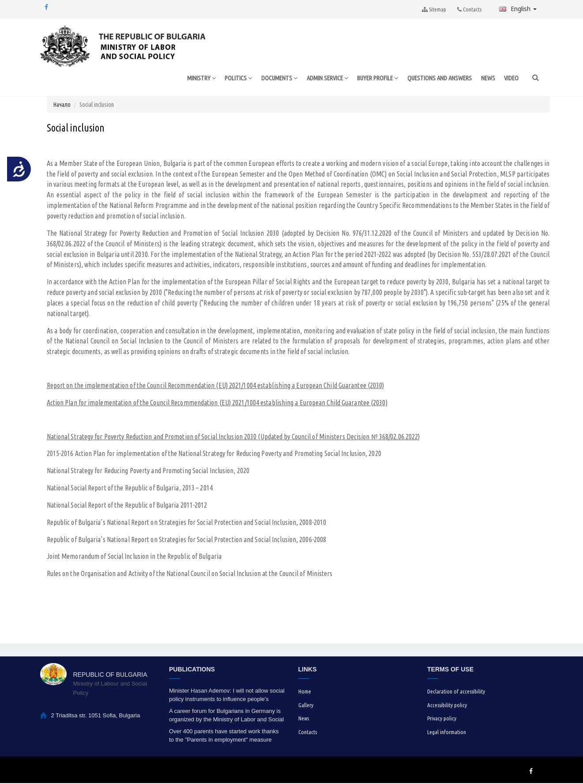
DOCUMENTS (267, 79)
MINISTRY (187, 79)
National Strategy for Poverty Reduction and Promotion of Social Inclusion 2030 (152, 437)
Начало (62, 105)
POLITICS (226, 79)
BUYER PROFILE (372, 79)
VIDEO (511, 78)
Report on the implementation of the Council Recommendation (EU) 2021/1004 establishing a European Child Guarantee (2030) (215, 386)
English (518, 8)
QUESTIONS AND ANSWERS (438, 78)
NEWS (488, 78)
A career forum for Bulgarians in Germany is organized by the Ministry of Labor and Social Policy (226, 716)
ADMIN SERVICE (318, 79)
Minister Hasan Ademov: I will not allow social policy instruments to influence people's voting (227, 696)
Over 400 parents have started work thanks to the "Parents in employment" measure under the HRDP (224, 736)
